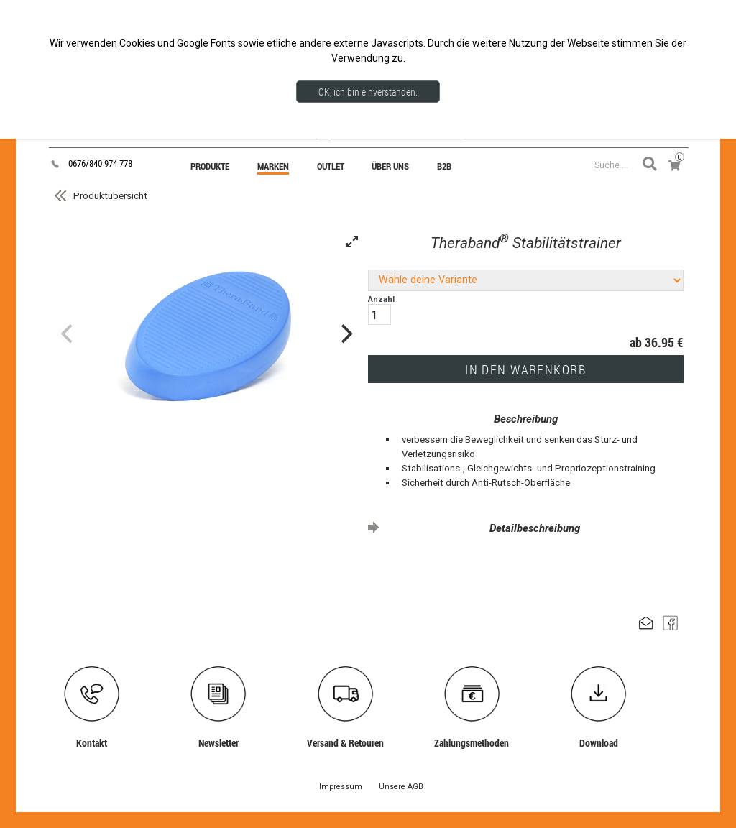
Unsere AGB (401, 786)
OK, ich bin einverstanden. (368, 91)
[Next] (345, 333)
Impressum (340, 786)
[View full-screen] (352, 241)
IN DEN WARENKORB (525, 369)
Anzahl (381, 310)
